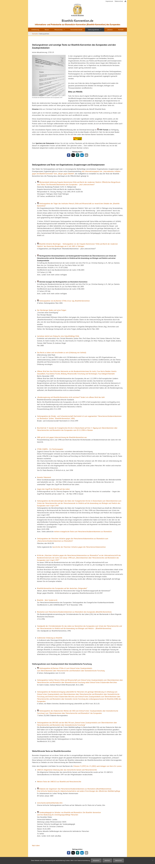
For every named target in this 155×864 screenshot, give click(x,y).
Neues (47, 30)
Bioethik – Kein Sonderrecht (47, 600)
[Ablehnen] (153, 860)
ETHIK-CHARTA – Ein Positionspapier (50, 449)
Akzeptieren (96, 860)
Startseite (35, 34)
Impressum (109, 1)
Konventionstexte (76, 30)
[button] (68, 155)
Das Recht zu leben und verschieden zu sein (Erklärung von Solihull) (61, 352)
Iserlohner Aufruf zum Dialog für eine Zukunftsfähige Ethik (58, 336)
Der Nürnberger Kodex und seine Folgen (51, 310)
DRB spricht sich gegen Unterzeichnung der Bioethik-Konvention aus (62, 437)
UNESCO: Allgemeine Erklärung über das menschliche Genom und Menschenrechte (67, 770)
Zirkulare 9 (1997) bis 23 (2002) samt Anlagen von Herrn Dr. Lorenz (97, 766)
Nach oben (36, 845)
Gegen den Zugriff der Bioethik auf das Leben (53, 489)
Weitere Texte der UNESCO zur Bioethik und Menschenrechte (59, 781)
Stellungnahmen (96, 30)
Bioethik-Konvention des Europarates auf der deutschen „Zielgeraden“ (62, 588)
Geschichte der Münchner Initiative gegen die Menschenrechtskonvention (79, 547)
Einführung (35, 30)
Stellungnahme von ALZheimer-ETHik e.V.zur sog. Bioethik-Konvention (64, 301)
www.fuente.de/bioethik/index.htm (49, 803)
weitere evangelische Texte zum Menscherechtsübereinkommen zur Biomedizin (83, 531)
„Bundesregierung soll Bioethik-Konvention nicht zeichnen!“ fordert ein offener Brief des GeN (70, 397)
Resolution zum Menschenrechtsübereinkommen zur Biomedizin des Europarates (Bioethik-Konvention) (74, 612)
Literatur (110, 30)
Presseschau (61, 30)
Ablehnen (107, 860)
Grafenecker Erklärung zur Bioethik (49, 638)
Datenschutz (119, 1)
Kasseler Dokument (44, 477)
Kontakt (120, 30)
